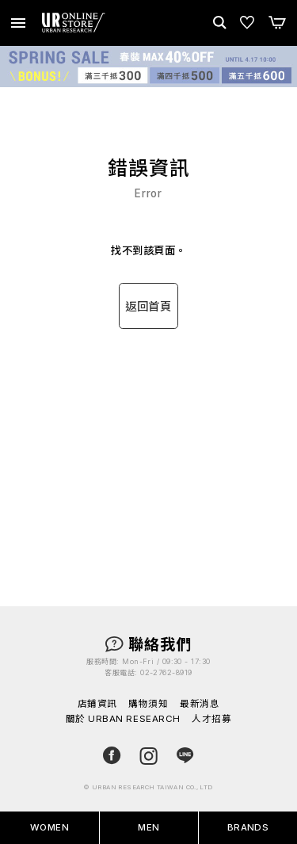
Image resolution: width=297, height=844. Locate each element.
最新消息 (199, 704)
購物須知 (148, 704)
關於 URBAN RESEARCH (123, 719)
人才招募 (211, 719)
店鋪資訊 (97, 704)
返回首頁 (148, 306)
